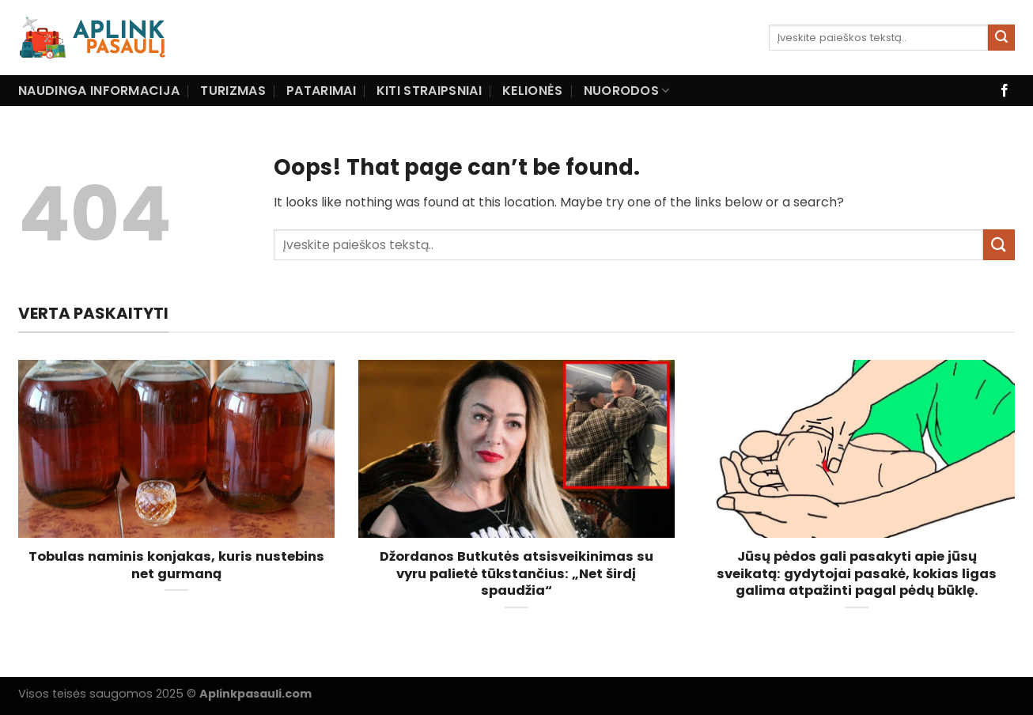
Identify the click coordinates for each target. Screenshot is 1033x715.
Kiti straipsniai (429, 90)
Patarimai (321, 90)
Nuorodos (627, 90)
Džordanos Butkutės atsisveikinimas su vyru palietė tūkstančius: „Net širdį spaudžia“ (516, 574)
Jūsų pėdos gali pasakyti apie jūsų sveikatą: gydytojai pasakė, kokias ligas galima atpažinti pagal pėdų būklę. (857, 574)
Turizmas (233, 90)
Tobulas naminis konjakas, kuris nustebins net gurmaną (176, 565)
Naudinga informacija (99, 90)
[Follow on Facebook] (1004, 91)
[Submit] (1001, 38)
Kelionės (532, 90)
